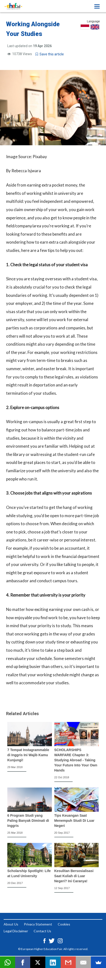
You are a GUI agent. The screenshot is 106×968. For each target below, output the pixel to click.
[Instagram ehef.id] (60, 940)
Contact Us (42, 931)
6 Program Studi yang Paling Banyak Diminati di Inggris (28, 821)
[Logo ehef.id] (13, 6)
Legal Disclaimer (16, 931)
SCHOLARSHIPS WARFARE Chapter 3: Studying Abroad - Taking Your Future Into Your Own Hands (75, 760)
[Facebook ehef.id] (45, 940)
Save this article (50, 54)
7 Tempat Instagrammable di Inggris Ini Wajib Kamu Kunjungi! (28, 755)
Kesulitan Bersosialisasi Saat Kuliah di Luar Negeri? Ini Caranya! (74, 876)
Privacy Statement (38, 924)
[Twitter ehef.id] (52, 940)
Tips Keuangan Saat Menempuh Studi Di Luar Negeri (74, 821)
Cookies (64, 924)
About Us (11, 924)
